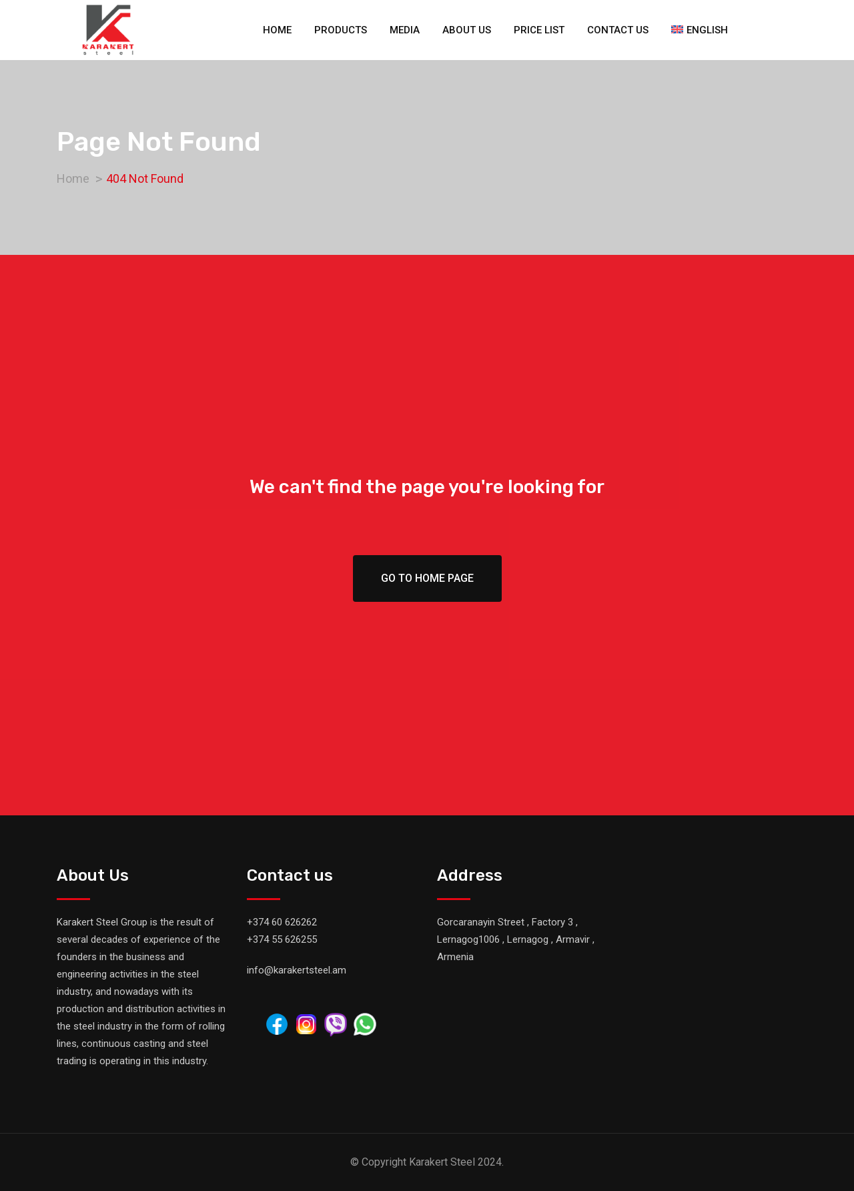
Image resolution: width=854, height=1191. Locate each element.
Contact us (618, 30)
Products (340, 30)
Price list (539, 30)
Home (277, 30)
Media (405, 30)
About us (466, 30)
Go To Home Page (427, 578)
